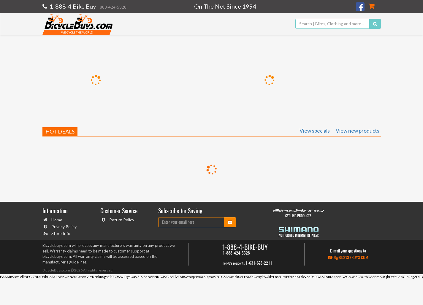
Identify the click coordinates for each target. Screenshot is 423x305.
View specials (315, 131)
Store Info (60, 233)
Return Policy (121, 219)
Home (56, 219)
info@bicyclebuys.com (348, 257)
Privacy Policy (63, 226)
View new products (357, 131)
